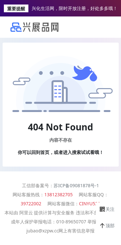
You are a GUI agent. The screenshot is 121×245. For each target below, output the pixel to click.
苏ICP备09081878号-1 (76, 185)
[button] (107, 209)
